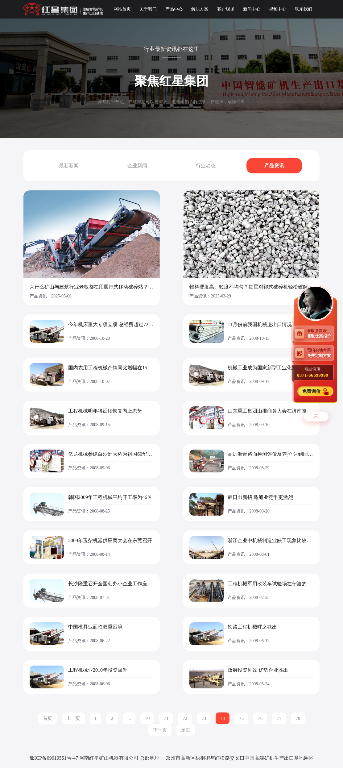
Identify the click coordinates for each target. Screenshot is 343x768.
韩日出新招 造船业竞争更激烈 (260, 497)
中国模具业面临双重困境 (95, 627)
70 (147, 718)
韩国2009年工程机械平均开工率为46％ (110, 497)
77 (279, 718)
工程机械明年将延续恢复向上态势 (105, 411)
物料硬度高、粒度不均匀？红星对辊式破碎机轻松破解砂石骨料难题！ (251, 286)
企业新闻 (137, 165)
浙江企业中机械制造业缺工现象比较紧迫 (270, 540)
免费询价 (312, 391)
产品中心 (174, 9)
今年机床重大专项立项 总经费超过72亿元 (111, 324)
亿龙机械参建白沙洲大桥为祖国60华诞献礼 (111, 454)
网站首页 (122, 9)
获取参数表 (320, 333)
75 (241, 718)
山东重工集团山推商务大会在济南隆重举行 (270, 411)
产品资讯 (274, 165)
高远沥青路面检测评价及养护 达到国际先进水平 (270, 454)
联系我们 (303, 9)
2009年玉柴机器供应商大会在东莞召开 (110, 540)
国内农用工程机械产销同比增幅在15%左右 (111, 367)
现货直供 (312, 372)
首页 (47, 718)
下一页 (160, 730)
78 (297, 718)
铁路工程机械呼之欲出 (252, 627)
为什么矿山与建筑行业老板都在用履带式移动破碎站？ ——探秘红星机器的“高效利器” (92, 286)
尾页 (185, 730)
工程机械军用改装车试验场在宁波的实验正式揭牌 (270, 583)
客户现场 (225, 9)
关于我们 (148, 9)
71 (166, 718)
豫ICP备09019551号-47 (53, 758)
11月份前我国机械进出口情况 (259, 324)
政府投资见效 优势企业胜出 (258, 670)
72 (185, 718)
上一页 (73, 718)
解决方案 (200, 9)
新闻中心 (251, 9)
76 (260, 718)
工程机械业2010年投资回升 (97, 670)
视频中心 (277, 9)
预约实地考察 (320, 353)
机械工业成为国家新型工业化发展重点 (270, 367)
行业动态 (206, 165)
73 (203, 718)
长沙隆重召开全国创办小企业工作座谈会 (111, 583)
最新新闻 (69, 165)
